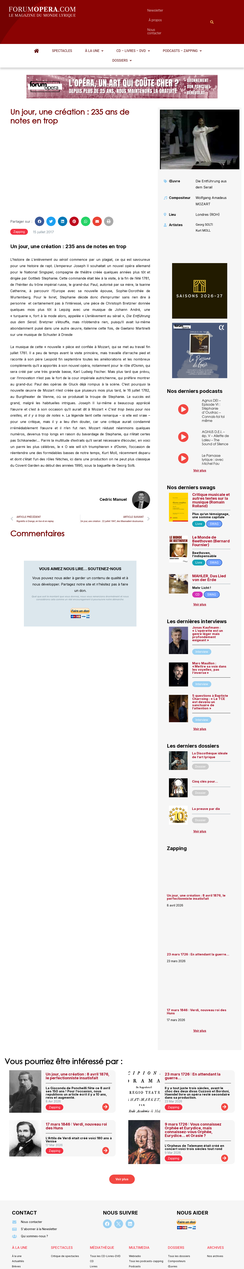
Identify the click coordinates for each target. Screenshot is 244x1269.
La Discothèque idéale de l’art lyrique (210, 734)
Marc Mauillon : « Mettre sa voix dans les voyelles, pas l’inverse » (209, 647)
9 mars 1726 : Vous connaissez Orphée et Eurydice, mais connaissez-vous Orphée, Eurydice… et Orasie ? (193, 1109)
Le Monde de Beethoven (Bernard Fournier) (211, 520)
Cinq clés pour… (205, 761)
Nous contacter (169, 11)
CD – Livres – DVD (133, 30)
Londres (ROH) (208, 194)
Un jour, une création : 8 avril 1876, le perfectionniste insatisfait (196, 876)
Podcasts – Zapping (182, 30)
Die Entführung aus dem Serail (211, 163)
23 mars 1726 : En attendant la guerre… (198, 934)
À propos (140, 11)
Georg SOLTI (204, 204)
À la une (94, 30)
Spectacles (62, 30)
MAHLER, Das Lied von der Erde (209, 557)
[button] (94, 30)
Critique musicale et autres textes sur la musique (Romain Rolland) (211, 479)
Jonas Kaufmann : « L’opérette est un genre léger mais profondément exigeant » (207, 613)
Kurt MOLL (203, 210)
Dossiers (122, 40)
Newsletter (116, 11)
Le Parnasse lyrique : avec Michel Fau (212, 439)
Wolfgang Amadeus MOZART (211, 180)
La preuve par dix (206, 788)
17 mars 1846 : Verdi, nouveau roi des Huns (196, 991)
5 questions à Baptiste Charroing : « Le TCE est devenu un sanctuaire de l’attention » (210, 681)
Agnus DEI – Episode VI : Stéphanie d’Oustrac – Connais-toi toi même (213, 390)
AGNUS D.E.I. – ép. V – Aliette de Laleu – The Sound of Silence (215, 417)
